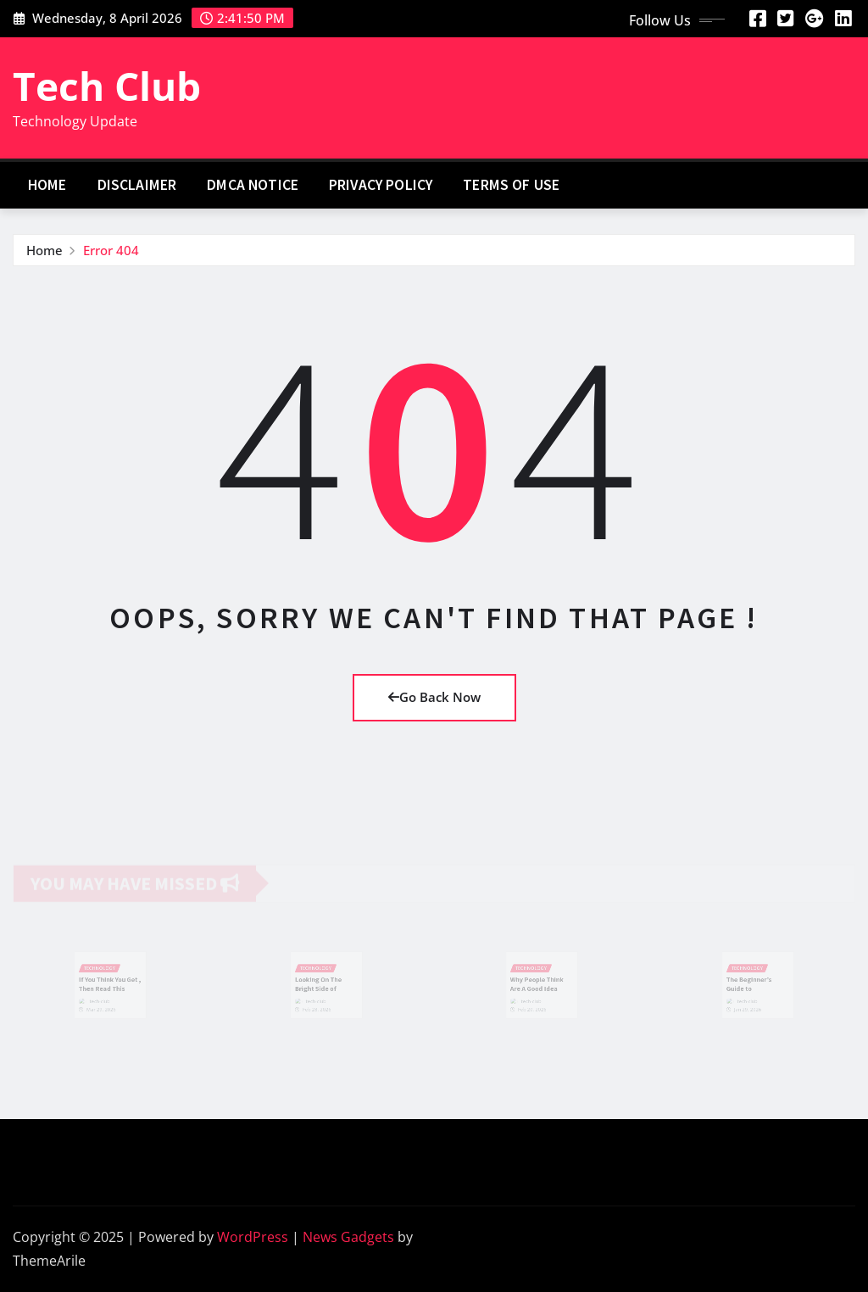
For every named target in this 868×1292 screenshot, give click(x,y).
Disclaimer (137, 184)
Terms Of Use (511, 184)
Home (47, 184)
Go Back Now (434, 696)
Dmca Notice (252, 184)
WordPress (252, 1237)
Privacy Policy (380, 184)
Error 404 (111, 250)
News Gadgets (348, 1237)
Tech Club (107, 85)
